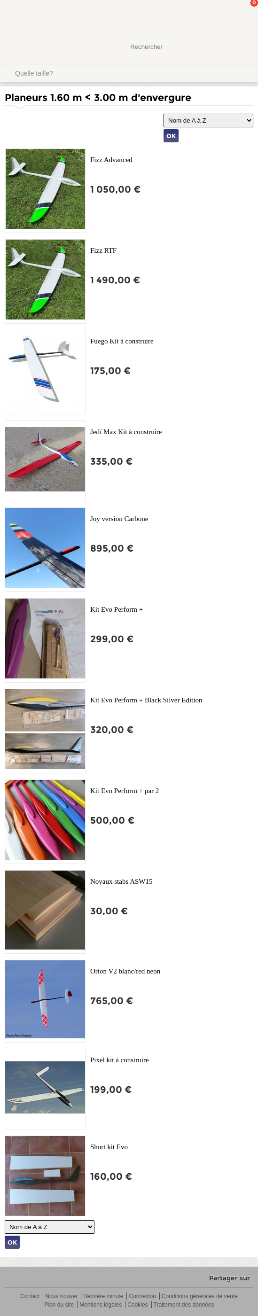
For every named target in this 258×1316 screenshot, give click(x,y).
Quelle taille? (34, 73)
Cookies (137, 1305)
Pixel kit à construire (119, 1060)
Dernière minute (103, 1296)
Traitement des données (184, 1305)
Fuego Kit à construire (122, 341)
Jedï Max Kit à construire (126, 432)
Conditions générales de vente (200, 1296)
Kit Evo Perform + (116, 609)
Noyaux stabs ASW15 (121, 881)
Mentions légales (100, 1305)
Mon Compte (215, 16)
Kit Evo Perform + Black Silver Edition (146, 700)
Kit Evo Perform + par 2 (124, 790)
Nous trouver (61, 1296)
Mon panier (243, 16)
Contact (29, 1296)
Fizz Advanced (111, 160)
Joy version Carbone (119, 518)
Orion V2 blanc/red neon (125, 971)
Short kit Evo (109, 1147)
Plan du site (59, 1305)
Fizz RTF (103, 250)
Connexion (142, 1296)
